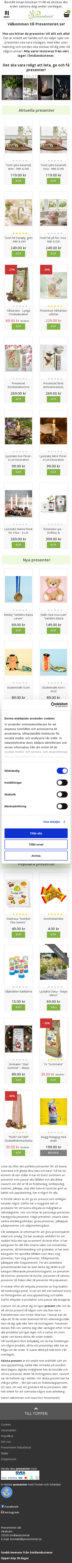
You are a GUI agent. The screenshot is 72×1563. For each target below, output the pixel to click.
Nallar (4, 1453)
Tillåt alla (36, 833)
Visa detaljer (51, 821)
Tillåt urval (36, 844)
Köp (18, 181)
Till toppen (36, 1411)
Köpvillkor (7, 1436)
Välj (54, 1007)
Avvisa (36, 855)
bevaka (53, 1152)
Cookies (6, 1424)
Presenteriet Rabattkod (16, 1447)
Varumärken (8, 1430)
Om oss (6, 1441)
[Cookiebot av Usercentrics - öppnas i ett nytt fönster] (51, 704)
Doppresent (8, 1459)
